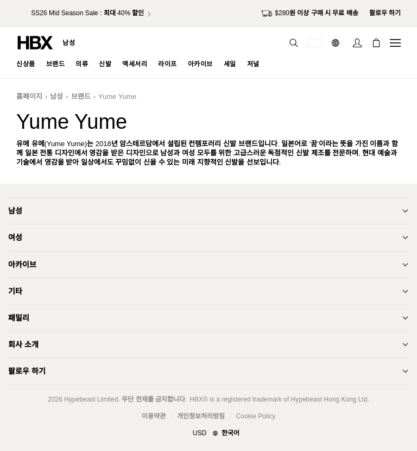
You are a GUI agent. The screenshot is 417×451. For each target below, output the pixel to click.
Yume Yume (117, 96)
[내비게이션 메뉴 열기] (395, 42)
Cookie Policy (256, 416)
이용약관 (154, 416)
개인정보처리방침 (201, 416)
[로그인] (357, 42)
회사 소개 (23, 344)
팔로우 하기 (27, 371)
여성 (15, 237)
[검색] (293, 42)
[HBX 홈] (35, 42)
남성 (68, 43)
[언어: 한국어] (337, 42)
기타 (15, 291)
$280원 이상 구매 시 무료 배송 (309, 13)
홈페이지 (29, 96)
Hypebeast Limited (91, 399)
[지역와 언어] (208, 433)
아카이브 (22, 264)
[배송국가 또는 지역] (314, 42)
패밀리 (18, 318)
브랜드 (81, 96)
